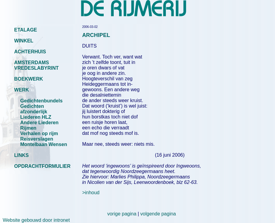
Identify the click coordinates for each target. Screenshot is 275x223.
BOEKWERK (28, 79)
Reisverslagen (36, 138)
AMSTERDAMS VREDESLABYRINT (36, 65)
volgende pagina (158, 213)
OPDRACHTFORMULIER (42, 166)
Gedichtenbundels (41, 100)
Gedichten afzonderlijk (33, 109)
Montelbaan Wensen (43, 144)
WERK (21, 89)
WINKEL (23, 40)
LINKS (21, 155)
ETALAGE (25, 29)
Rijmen (28, 128)
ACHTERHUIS (30, 51)
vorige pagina (121, 213)
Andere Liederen (39, 122)
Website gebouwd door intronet (35, 220)
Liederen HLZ (35, 117)
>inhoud (90, 192)
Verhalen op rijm (39, 133)
